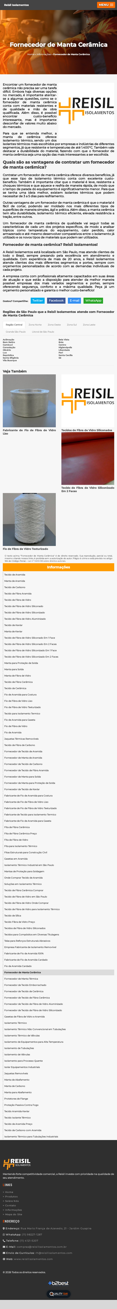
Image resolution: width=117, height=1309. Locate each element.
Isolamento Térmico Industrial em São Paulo (29, 865)
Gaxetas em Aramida (16, 858)
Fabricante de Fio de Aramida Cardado (26, 959)
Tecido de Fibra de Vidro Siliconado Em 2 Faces (30, 644)
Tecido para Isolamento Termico (22, 713)
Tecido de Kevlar (13, 625)
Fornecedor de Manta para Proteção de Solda (29, 783)
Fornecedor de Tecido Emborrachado (25, 985)
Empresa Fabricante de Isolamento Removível (30, 947)
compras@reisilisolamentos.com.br (42, 1246)
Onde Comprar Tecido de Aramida (23, 877)
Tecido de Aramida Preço (18, 1124)
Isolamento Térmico (15, 1023)
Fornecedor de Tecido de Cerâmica (23, 991)
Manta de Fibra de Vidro (17, 675)
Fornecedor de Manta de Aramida (23, 757)
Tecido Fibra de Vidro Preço (19, 922)
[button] (106, 5)
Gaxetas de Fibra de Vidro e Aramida (24, 1016)
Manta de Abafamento (16, 1079)
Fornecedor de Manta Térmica (21, 978)
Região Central (14, 324)
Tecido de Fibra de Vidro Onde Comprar (26, 903)
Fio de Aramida (12, 732)
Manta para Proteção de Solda (21, 663)
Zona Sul (72, 324)
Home (9, 1192)
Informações (58, 567)
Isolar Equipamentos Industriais (22, 1067)
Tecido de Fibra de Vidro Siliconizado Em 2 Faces (31, 656)
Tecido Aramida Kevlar (16, 1111)
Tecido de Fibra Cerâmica (18, 682)
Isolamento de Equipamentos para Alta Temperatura (33, 1041)
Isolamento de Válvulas (17, 1054)
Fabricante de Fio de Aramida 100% (24, 953)
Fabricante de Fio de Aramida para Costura (28, 795)
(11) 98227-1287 (32, 1234)
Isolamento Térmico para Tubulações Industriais (31, 1136)
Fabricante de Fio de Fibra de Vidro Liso (26, 802)
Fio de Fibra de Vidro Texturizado (25, 549)
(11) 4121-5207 (29, 1240)
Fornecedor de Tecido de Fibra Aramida (26, 770)
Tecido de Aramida (14, 574)
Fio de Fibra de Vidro (15, 726)
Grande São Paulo (16, 331)
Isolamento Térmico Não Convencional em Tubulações (35, 1029)
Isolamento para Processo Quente (23, 1060)
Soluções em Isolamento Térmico (23, 884)
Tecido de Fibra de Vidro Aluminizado (25, 618)
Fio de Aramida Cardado (18, 966)
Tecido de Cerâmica (15, 688)
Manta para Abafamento (18, 1092)
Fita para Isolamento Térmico (20, 846)
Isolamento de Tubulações (19, 1048)
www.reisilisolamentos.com (33, 1259)
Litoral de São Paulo (43, 331)
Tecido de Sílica (12, 915)
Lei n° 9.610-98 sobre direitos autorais (46, 561)
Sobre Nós (12, 1201)
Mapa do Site (13, 1214)
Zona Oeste (54, 324)
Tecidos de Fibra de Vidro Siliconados (86, 430)
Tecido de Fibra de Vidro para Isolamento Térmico (32, 909)
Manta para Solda (14, 669)
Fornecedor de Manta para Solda (22, 776)
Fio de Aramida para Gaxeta (19, 719)
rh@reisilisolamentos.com (54, 1252)
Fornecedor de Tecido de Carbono (23, 764)
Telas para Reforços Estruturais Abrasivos (27, 940)
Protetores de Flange (16, 1098)
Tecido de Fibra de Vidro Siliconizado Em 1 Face (30, 650)
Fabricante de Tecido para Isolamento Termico (30, 814)
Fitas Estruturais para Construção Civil (25, 852)
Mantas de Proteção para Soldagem (24, 871)
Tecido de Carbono (14, 587)
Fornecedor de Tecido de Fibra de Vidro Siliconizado (33, 1010)
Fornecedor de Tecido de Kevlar (22, 789)
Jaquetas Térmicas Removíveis (21, 738)
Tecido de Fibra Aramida (17, 593)
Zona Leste (89, 324)
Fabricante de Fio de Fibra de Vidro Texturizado (30, 808)
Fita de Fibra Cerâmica (17, 827)
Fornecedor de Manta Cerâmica (22, 972)
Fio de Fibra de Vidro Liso (18, 701)
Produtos (11, 1196)
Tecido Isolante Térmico (17, 1117)
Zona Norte (35, 324)
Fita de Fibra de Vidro (16, 839)
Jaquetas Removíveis (16, 1073)
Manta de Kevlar (13, 631)
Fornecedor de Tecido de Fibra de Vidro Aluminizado (33, 1004)
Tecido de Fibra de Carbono (19, 745)
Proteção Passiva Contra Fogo (21, 1105)
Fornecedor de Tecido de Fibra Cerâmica (27, 997)
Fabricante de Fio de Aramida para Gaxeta (27, 820)
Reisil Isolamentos (16, 5)
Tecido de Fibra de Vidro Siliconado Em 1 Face (29, 637)
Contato (10, 1205)
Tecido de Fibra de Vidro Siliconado (23, 606)
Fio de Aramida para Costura (20, 694)
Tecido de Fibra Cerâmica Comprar (23, 890)
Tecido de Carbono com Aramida (22, 1130)
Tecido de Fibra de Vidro (17, 600)
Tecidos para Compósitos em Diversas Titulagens (31, 934)
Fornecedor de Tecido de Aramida (23, 751)
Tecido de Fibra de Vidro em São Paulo (25, 896)
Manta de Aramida (14, 581)
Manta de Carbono (14, 1086)
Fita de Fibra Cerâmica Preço (20, 833)
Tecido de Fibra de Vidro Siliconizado (24, 612)
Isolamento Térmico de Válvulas (22, 1035)
